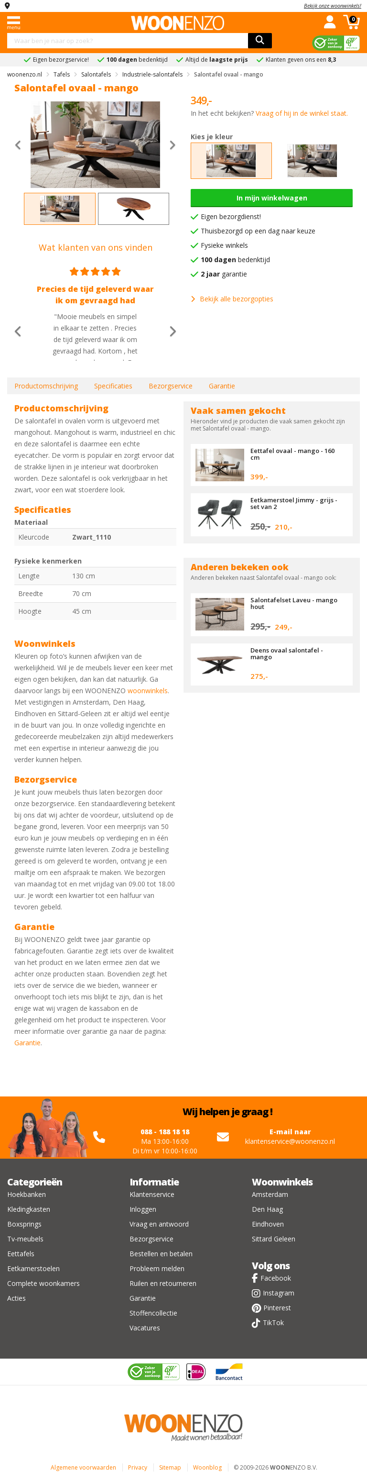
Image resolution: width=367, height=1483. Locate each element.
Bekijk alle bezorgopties (232, 298)
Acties (16, 1298)
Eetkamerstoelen (33, 1268)
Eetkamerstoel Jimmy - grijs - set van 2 (293, 503)
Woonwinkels (282, 1181)
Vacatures (145, 1327)
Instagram (278, 1292)
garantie (224, 273)
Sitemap (170, 1467)
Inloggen (143, 1209)
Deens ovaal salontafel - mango (286, 653)
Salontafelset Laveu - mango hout (293, 603)
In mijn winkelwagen (272, 197)
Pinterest (277, 1307)
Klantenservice (152, 1194)
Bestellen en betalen (161, 1253)
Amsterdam (270, 1194)
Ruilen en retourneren (163, 1283)
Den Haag (267, 1209)
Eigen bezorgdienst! (231, 216)
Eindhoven (268, 1223)
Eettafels (20, 1253)
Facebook (275, 1278)
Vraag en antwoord (159, 1223)
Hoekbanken (26, 1194)
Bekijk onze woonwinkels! (332, 5)
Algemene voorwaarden (83, 1467)
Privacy (137, 1467)
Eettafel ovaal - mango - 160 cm (292, 454)
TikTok (273, 1322)
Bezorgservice (171, 385)
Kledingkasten (28, 1209)
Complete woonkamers (43, 1283)
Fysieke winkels (224, 245)
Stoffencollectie (153, 1312)
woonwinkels (148, 690)
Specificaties (113, 385)
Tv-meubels (25, 1238)
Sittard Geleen (273, 1238)
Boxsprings (24, 1223)
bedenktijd (235, 259)
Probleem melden (157, 1268)
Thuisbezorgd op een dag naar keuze (258, 230)
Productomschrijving (46, 385)
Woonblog (207, 1467)
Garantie (222, 385)
